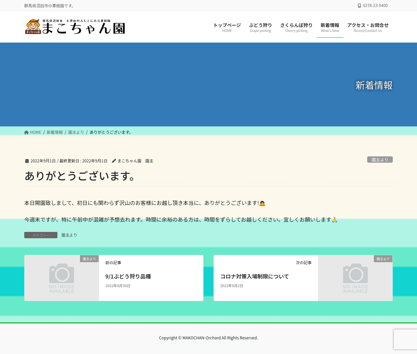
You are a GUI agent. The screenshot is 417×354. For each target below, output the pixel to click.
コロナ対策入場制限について (254, 276)
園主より (380, 159)
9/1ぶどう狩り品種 (128, 276)
